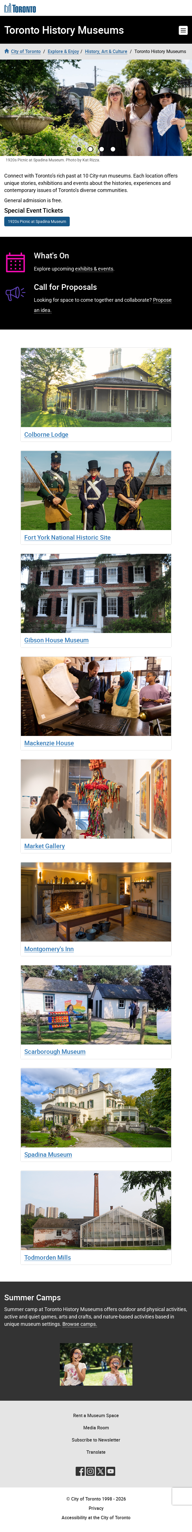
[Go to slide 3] (113, 149)
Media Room (96, 1428)
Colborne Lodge (46, 434)
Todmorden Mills (47, 1257)
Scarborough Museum (55, 1051)
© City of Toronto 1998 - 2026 (96, 1499)
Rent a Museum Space (96, 1415)
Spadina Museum (48, 1154)
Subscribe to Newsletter (96, 1440)
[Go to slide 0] (79, 149)
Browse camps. (79, 1324)
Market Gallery (44, 846)
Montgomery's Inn (49, 949)
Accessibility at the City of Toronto (96, 1517)
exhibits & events (94, 269)
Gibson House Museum (56, 640)
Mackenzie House (49, 743)
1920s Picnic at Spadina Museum (37, 221)
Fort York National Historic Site (67, 537)
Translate (96, 1452)
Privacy (96, 1508)
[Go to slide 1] (90, 149)
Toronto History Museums (64, 30)
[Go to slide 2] (101, 149)
